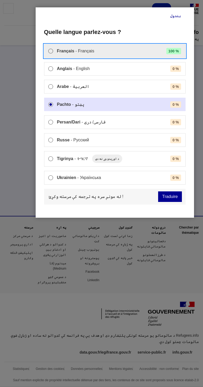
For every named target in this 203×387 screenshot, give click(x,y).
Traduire (170, 196)
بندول (175, 16)
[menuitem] (115, 51)
